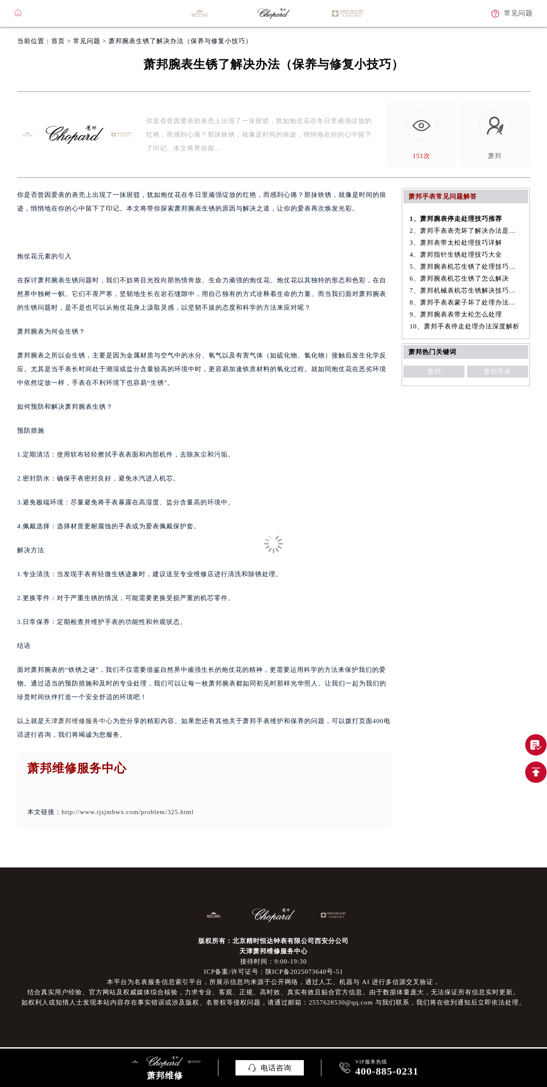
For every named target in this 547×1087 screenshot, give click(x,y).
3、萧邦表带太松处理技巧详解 (456, 242)
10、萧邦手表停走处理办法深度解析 (465, 326)
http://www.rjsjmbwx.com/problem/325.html (128, 812)
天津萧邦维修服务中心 (78, 721)
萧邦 (434, 371)
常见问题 (86, 41)
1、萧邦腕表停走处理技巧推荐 (456, 218)
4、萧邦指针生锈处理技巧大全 (456, 254)
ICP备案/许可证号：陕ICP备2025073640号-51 (273, 971)
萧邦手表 (497, 371)
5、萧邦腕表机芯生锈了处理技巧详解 (466, 266)
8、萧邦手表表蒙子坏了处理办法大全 (466, 302)
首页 (58, 41)
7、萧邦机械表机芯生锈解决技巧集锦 (466, 290)
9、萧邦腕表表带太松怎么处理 (456, 314)
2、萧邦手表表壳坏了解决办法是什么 (466, 230)
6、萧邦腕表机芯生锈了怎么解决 (459, 278)
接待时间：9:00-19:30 (273, 961)
